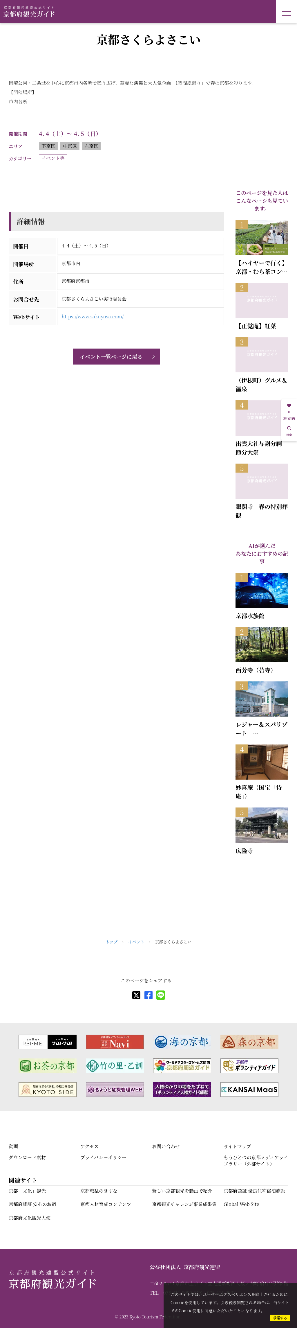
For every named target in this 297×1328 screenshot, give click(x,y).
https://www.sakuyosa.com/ (92, 316)
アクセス (89, 1146)
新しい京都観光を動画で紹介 (182, 1190)
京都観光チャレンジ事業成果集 (184, 1204)
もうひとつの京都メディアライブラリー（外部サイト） (256, 1160)
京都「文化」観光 (27, 1190)
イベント (136, 941)
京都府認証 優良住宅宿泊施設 (254, 1190)
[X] (136, 995)
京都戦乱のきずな (98, 1190)
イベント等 (53, 158)
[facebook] (148, 995)
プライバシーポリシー (103, 1157)
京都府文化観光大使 (29, 1217)
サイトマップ (237, 1146)
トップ (112, 941)
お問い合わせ (166, 1146)
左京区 (91, 146)
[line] (160, 995)
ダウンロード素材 (27, 1157)
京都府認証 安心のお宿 (32, 1204)
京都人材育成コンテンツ (105, 1204)
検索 (289, 431)
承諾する (280, 1317)
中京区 (70, 146)
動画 (13, 1146)
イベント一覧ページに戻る (111, 356)
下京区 (48, 146)
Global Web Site (241, 1204)
